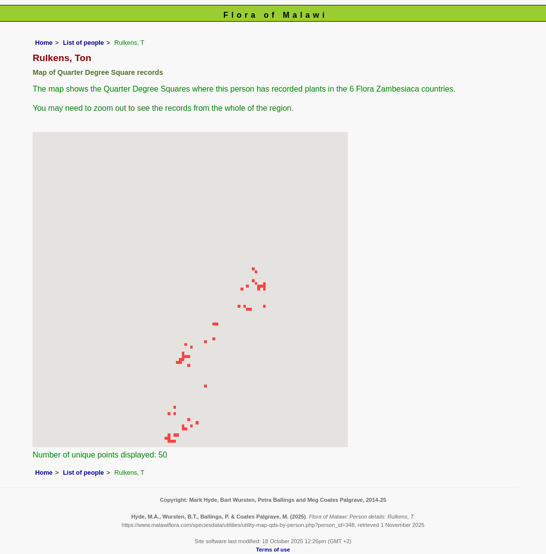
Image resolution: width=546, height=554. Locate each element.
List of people (83, 42)
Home (44, 42)
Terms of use (273, 550)
